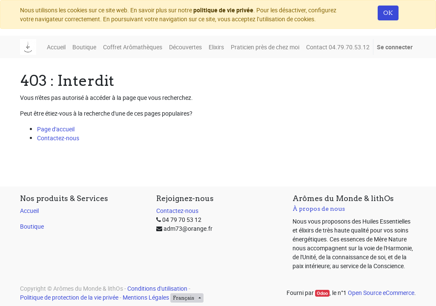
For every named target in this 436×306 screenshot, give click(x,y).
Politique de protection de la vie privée (69, 297)
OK (388, 12)
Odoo (322, 293)
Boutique (32, 226)
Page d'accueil (56, 129)
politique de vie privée (223, 10)
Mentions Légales (146, 297)
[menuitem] (56, 47)
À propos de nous (319, 208)
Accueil (29, 211)
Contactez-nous (58, 138)
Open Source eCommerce (381, 293)
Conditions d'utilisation (157, 288)
